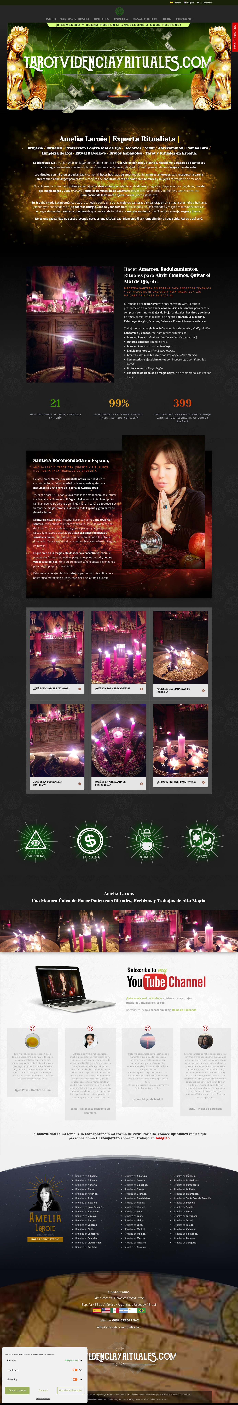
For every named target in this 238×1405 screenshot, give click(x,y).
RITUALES (101, 19)
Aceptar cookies (17, 1390)
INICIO (51, 19)
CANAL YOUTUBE (145, 19)
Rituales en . (86, 1225)
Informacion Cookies (43, 1398)
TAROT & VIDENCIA (74, 19)
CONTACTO (184, 19)
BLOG (167, 19)
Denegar (43, 1390)
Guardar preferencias (70, 1390)
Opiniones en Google (155, 295)
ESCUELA (121, 19)
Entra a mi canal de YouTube (144, 998)
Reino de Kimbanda (184, 1010)
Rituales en (86, 1176)
